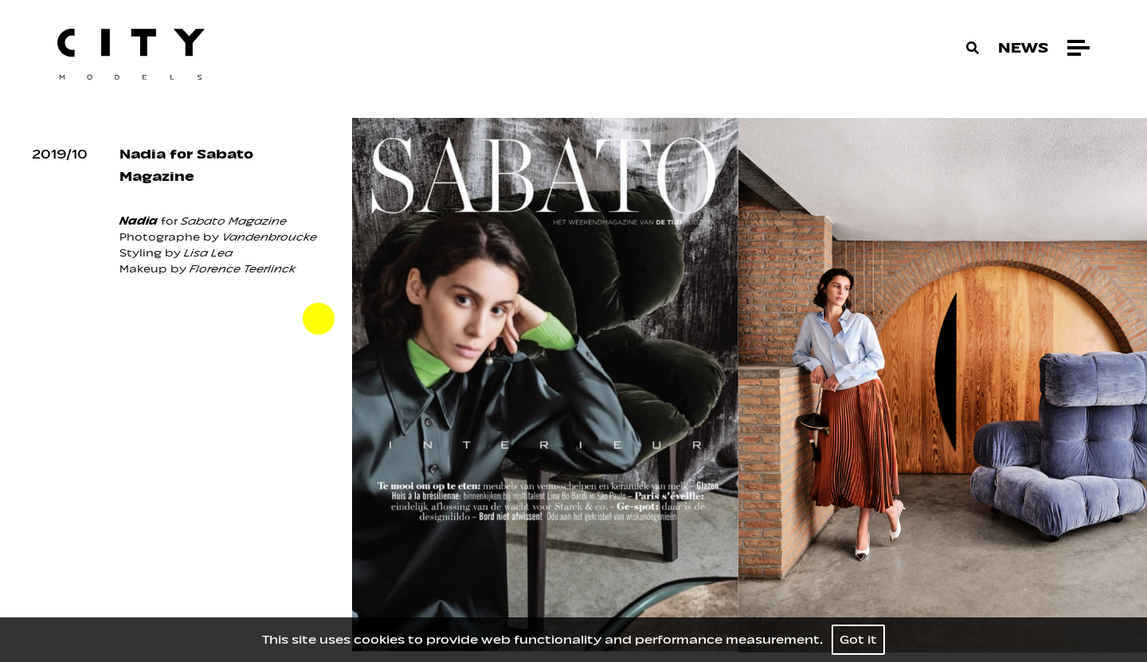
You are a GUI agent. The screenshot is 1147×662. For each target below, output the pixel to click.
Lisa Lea (208, 253)
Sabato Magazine (234, 221)
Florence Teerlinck (243, 269)
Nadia (138, 221)
